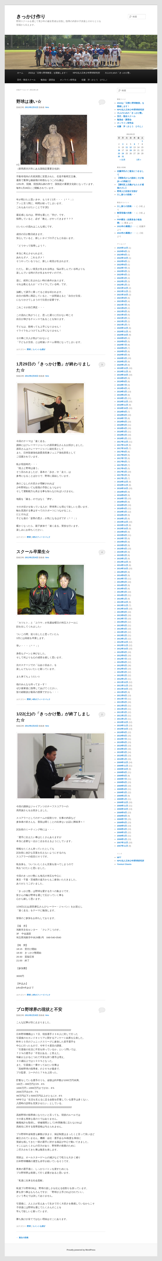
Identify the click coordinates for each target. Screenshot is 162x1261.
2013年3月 (122, 632)
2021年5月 (122, 311)
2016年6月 (122, 502)
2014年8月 (122, 575)
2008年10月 (122, 809)
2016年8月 (122, 495)
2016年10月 (122, 488)
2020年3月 (122, 358)
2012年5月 (122, 665)
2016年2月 (122, 515)
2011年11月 (122, 685)
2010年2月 (122, 755)
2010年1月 (122, 759)
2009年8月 (122, 775)
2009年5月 (122, 786)
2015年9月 (122, 532)
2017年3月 (122, 472)
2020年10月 (122, 335)
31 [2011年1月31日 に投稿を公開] (123, 156)
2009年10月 (122, 769)
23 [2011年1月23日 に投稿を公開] (119, 153)
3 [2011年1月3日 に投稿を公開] (122, 144)
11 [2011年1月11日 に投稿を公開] (127, 147)
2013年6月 (122, 622)
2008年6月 (122, 822)
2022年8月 (122, 264)
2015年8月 (122, 535)
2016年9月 (122, 492)
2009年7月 (122, 779)
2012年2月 (122, 675)
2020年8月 (122, 341)
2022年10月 (122, 258)
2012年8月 (122, 655)
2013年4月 (122, 629)
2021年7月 (122, 305)
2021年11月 (122, 291)
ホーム (20, 73)
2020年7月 (122, 345)
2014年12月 (122, 562)
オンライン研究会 (68, 80)
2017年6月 (122, 461)
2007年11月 (122, 846)
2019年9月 (122, 378)
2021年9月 (122, 298)
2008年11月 (122, 806)
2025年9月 (122, 251)
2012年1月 (122, 679)
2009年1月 (122, 799)
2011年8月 (122, 695)
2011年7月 (122, 699)
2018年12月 (122, 401)
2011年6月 (122, 702)
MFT (119, 857)
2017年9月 (122, 451)
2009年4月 (122, 789)
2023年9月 (122, 254)
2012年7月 (122, 659)
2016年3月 (122, 512)
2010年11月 (122, 725)
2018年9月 (122, 411)
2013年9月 (122, 612)
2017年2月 (122, 475)
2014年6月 (122, 582)
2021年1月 (122, 325)
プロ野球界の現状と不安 (39, 1009)
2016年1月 (122, 518)
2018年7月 (122, 418)
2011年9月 (122, 692)
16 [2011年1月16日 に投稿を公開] (119, 150)
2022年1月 (122, 285)
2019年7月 (122, 385)
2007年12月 (122, 842)
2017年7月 (122, 458)
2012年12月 (122, 642)
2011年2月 (122, 715)
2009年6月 (122, 782)
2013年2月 (122, 635)
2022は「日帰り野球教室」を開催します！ (48, 73)
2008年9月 (122, 812)
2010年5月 (122, 745)
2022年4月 (122, 274)
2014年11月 (122, 565)
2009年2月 (122, 796)
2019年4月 (122, 388)
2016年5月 (122, 505)
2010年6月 (122, 742)
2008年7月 (122, 819)
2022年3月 (122, 278)
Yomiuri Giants (124, 864)
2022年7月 (122, 268)
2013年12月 (122, 602)
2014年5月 (122, 585)
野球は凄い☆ (28, 101)
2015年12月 (122, 522)
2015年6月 (122, 542)
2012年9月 (122, 652)
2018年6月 (122, 421)
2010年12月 (122, 722)
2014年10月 (122, 568)
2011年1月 (122, 719)
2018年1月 (122, 438)
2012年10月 (122, 648)
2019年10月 (122, 375)
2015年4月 (122, 548)
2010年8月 (122, 735)
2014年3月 (122, 592)
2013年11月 (122, 605)
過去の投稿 (22, 1237)
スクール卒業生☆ (33, 551)
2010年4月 (122, 749)
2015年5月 (122, 545)
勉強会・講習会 (48, 80)
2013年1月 (122, 639)
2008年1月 (122, 839)
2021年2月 (122, 321)
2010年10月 (122, 729)
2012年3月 (122, 672)
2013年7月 (122, 618)
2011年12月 (122, 682)
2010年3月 (122, 752)
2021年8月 (122, 301)
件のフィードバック (41, 537)
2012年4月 (122, 669)
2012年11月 (122, 645)
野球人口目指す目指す (127, 191)
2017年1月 (122, 478)
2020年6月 (122, 348)
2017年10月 (122, 448)
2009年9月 (122, 772)
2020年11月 (122, 331)
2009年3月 (122, 792)
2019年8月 (122, 381)
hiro (47, 107)
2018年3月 (122, 431)
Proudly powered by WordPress (81, 1250)
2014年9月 (122, 572)
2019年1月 (122, 398)
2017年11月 (122, 445)
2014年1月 (122, 599)
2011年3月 (122, 712)
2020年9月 (122, 338)
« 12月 (122, 160)
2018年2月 (122, 435)
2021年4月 (122, 315)
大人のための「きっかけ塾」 (118, 73)
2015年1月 (122, 558)
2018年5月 (122, 425)
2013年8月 (122, 615)
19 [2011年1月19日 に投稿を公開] (131, 150)
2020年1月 (122, 365)
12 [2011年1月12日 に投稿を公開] (131, 147)
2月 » (139, 160)
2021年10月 (122, 294)
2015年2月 (122, 555)
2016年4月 (122, 508)
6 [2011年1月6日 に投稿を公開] (134, 144)
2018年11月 (122, 405)
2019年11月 (122, 371)
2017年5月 (122, 465)
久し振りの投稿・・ (126, 194)
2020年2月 (122, 361)
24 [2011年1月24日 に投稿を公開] (123, 153)
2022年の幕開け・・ (126, 226)
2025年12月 (122, 248)
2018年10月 (122, 408)
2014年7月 (122, 578)
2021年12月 (122, 288)
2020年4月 (122, 355)
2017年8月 (122, 455)
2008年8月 (122, 816)
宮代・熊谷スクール (26, 80)
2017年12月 (122, 442)
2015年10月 (122, 528)
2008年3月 (122, 832)
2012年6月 (122, 662)
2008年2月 (122, 836)
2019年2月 (122, 395)
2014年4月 (122, 588)
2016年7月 (122, 498)
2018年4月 (122, 428)
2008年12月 (122, 802)
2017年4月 (122, 468)
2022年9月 (122, 261)
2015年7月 (122, 538)
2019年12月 (122, 368)
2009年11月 (122, 766)
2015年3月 (122, 552)
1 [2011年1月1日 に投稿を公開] (142, 141)
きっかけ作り (31, 16)
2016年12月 (122, 482)
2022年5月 (122, 271)
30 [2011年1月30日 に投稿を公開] (119, 156)
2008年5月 (122, 826)
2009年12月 (122, 762)
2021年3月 (122, 318)
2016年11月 (122, 485)
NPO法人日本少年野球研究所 (86, 73)
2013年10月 (122, 608)
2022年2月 (122, 281)
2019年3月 (122, 391)
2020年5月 (122, 351)
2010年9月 (122, 732)
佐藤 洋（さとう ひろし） (94, 80)
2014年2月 (122, 595)
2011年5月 (122, 705)
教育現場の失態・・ (126, 213)
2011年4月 (122, 709)
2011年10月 (122, 689)
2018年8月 (122, 415)
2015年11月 (122, 525)
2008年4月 (122, 829)
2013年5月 (122, 625)
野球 (29, 349)
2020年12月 (122, 328)
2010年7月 (122, 739)
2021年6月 (122, 308)
